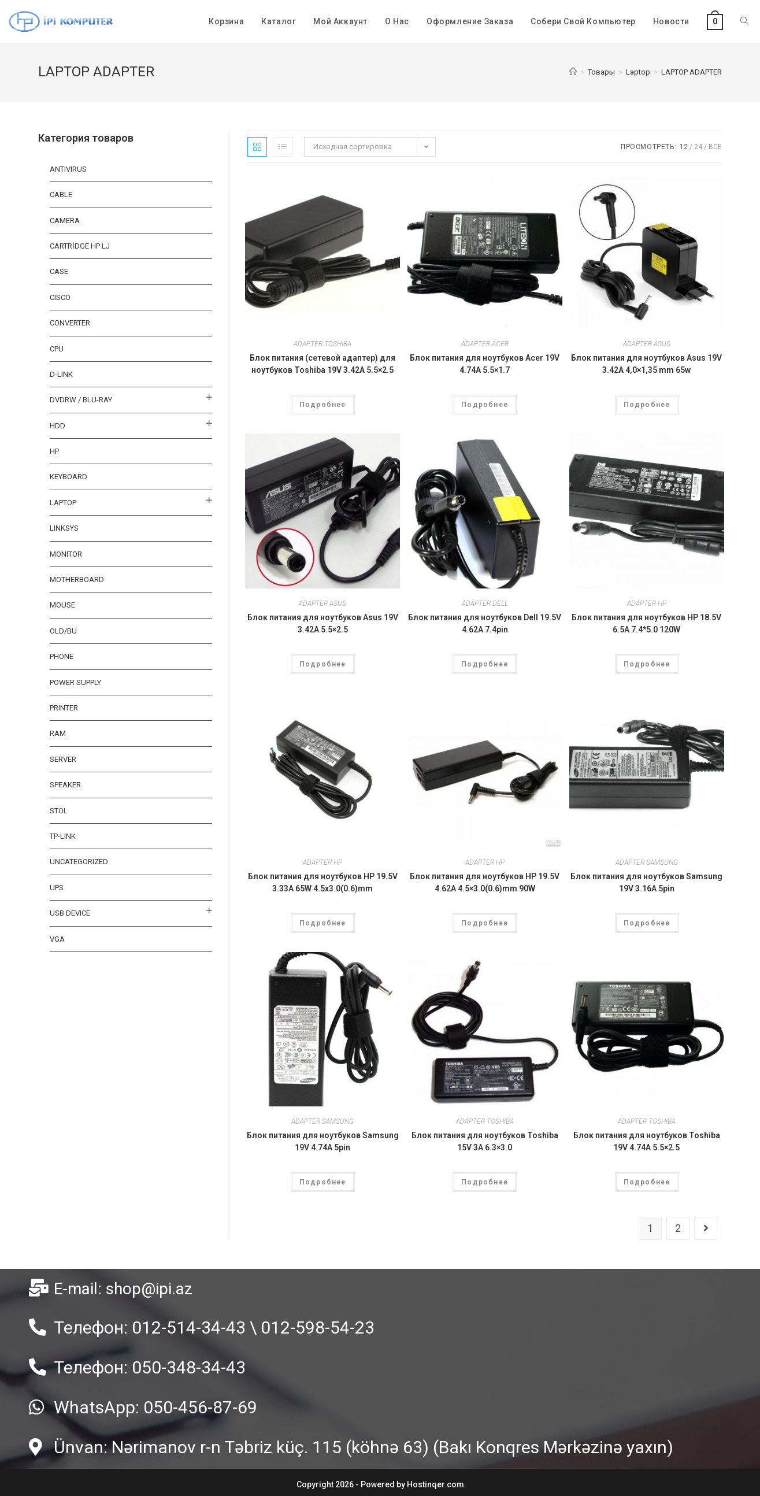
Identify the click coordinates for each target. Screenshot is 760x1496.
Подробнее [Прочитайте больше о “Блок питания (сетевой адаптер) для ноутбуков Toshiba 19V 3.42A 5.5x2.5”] (322, 405)
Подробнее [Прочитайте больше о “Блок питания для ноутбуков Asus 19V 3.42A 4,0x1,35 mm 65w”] (647, 405)
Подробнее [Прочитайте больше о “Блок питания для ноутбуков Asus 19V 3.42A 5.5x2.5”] (322, 664)
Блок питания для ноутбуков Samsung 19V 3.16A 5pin (646, 882)
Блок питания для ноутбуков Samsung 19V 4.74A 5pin (323, 1141)
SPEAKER (65, 784)
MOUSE (62, 605)
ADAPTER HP (646, 603)
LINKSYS (64, 528)
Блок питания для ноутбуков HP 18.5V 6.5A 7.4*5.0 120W (646, 623)
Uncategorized (79, 861)
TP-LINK (63, 836)
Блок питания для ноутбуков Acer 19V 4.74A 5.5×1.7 (484, 364)
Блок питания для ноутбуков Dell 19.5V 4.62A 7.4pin (484, 623)
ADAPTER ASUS (646, 344)
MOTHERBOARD (77, 579)
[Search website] (744, 21)
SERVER (63, 759)
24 (698, 147)
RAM (58, 733)
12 (684, 147)
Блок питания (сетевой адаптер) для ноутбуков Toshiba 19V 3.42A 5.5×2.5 (322, 364)
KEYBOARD (68, 476)
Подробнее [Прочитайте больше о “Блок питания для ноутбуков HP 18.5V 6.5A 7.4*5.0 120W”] (647, 664)
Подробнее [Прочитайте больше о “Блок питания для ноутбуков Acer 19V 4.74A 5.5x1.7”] (484, 405)
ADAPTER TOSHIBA (322, 344)
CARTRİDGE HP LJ (80, 246)
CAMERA (65, 220)
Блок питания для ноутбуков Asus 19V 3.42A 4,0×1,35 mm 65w (646, 364)
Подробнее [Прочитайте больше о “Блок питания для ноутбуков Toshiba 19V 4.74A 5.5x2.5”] (647, 1182)
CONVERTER (70, 323)
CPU (57, 349)
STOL (59, 810)
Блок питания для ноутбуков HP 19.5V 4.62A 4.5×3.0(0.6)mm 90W (484, 882)
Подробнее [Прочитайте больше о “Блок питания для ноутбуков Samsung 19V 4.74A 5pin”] (322, 1182)
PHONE (61, 656)
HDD (57, 425)
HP (54, 451)
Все (715, 147)
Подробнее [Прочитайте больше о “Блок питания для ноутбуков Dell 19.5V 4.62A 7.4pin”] (484, 664)
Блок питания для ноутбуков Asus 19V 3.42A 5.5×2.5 (322, 623)
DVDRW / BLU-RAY (81, 399)
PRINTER (64, 707)
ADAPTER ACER (485, 344)
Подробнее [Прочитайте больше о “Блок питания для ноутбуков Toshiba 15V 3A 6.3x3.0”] (484, 1182)
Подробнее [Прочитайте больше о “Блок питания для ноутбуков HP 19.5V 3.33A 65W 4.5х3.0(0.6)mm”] (322, 923)
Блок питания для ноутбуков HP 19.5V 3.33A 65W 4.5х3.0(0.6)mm (323, 882)
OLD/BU (63, 631)
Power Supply (75, 682)
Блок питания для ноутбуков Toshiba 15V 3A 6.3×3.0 (484, 1141)
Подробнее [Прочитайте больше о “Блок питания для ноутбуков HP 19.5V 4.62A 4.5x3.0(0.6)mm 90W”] (484, 923)
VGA (57, 939)
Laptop (63, 502)
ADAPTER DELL (485, 603)
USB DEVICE (70, 913)
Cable (61, 194)
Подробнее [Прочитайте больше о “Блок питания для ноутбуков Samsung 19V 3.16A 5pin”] (647, 923)
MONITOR (66, 554)
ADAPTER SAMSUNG (647, 862)
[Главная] (573, 72)
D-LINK (61, 374)
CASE (59, 271)
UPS (57, 887)
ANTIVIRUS (68, 169)
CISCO (60, 297)
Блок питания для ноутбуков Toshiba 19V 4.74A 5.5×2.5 (646, 1141)
